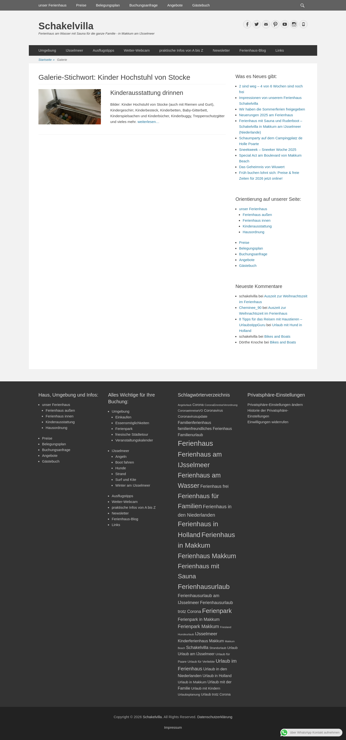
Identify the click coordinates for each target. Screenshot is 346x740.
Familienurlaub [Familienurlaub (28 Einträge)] (190, 435)
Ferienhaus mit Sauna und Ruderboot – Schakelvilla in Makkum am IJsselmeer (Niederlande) (270, 126)
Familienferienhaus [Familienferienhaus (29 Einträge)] (194, 422)
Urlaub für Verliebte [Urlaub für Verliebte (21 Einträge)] (201, 661)
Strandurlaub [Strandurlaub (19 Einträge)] (217, 648)
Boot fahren (124, 462)
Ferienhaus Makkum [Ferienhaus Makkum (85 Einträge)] (207, 556)
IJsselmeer (74, 50)
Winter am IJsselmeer (132, 485)
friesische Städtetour (131, 434)
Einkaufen (123, 417)
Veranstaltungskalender (134, 440)
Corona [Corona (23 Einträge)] (198, 405)
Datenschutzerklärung (214, 717)
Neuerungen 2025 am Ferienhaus (266, 115)
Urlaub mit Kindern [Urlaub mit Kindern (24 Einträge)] (205, 688)
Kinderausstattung (257, 226)
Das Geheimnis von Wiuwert (261, 167)
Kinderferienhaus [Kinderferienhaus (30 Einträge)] (193, 641)
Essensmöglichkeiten (132, 423)
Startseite (46, 59)
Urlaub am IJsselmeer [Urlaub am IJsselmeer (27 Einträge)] (196, 654)
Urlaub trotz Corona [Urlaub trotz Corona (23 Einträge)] (216, 694)
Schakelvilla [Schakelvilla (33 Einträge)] (197, 647)
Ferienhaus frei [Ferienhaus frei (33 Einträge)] (214, 486)
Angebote (175, 5)
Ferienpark (124, 429)
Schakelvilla (65, 26)
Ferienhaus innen (257, 220)
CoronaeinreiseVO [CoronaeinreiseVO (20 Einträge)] (190, 410)
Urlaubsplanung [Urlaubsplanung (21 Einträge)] (189, 694)
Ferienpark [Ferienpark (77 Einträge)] (217, 610)
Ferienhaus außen (257, 215)
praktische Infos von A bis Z (181, 50)
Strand (120, 474)
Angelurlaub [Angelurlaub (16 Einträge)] (185, 405)
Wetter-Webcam (137, 50)
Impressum (173, 727)
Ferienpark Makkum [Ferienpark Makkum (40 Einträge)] (198, 626)
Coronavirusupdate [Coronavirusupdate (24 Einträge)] (192, 416)
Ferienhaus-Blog (252, 50)
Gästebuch (201, 5)
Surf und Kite (125, 479)
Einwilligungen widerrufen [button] (267, 422)
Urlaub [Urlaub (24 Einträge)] (232, 648)
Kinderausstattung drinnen (146, 92)
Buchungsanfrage (144, 5)
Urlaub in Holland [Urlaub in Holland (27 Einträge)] (217, 676)
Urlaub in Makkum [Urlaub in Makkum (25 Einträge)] (192, 682)
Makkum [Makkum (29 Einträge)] (216, 641)
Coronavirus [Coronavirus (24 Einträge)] (213, 410)
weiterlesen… (148, 122)
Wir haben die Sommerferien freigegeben (272, 109)
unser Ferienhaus (52, 5)
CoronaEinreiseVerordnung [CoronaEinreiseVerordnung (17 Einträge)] (221, 405)
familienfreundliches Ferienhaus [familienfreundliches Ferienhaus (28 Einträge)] (205, 429)
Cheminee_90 (250, 308)
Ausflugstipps (103, 50)
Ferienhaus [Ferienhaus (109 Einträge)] (195, 443)
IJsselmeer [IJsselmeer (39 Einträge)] (206, 633)
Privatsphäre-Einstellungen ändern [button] (275, 405)
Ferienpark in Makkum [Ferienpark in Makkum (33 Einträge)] (199, 619)
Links (279, 50)
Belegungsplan (108, 5)
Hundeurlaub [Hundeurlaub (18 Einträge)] (186, 634)
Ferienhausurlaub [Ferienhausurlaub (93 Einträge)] (204, 586)
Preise (81, 5)
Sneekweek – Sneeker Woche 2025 (267, 149)
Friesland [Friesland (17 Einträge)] (225, 627)
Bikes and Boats (277, 336)
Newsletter (221, 50)
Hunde (120, 468)
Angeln (121, 456)
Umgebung (47, 50)
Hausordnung (253, 232)
